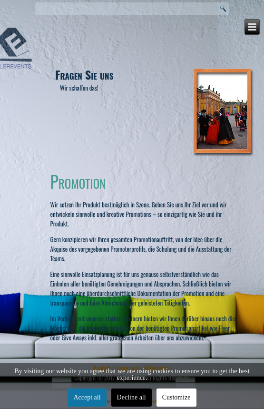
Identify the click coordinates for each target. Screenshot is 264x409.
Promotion (78, 181)
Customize (176, 397)
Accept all (86, 397)
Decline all (131, 397)
